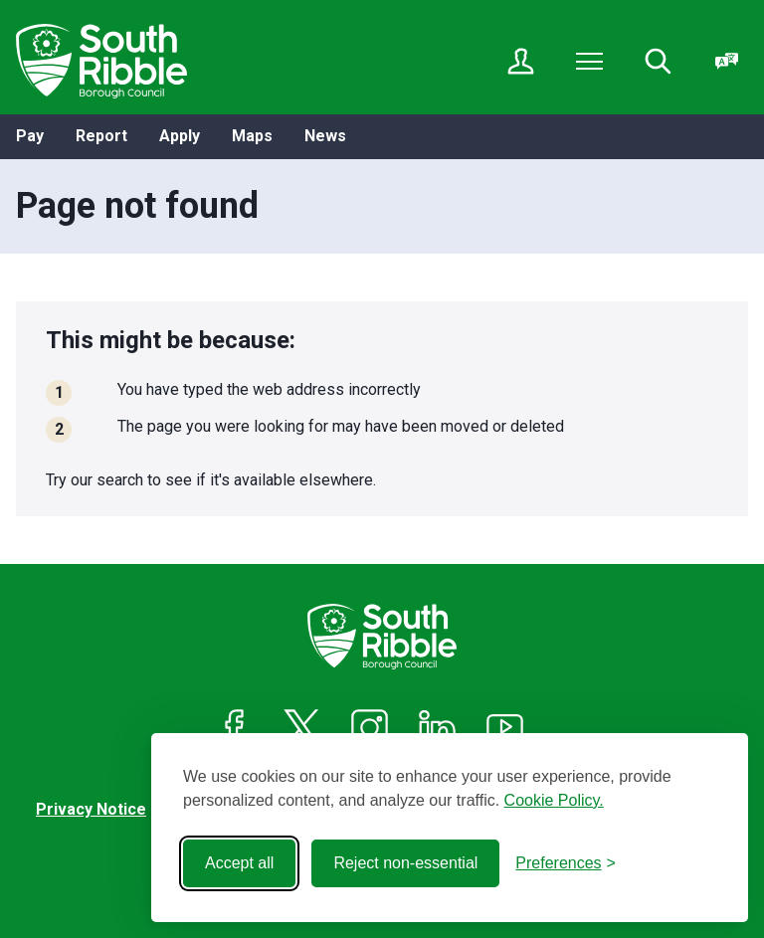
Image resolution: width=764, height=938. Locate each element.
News (325, 135)
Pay (30, 135)
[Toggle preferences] (565, 863)
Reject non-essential (405, 862)
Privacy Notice (91, 809)
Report (101, 135)
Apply (179, 135)
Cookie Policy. (554, 800)
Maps (252, 135)
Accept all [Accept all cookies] (239, 862)
